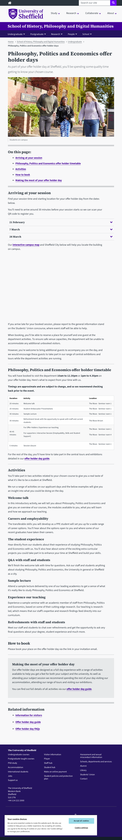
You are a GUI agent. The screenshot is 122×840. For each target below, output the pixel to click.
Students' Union (87, 774)
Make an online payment (55, 771)
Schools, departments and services (96, 761)
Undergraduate (75, 41)
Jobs (10, 776)
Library (83, 770)
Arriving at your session (28, 158)
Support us (13, 780)
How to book (22, 175)
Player (47, 758)
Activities (20, 169)
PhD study (12, 763)
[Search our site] (94, 3)
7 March (60, 229)
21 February (60, 222)
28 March (60, 236)
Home (11, 41)
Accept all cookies (81, 821)
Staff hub (48, 763)
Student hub (49, 767)
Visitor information (52, 754)
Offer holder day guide (28, 722)
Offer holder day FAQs (27, 729)
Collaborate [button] (91, 13)
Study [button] (54, 13)
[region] (51, 825)
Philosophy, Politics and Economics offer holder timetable (48, 163)
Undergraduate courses (18, 754)
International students (18, 771)
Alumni (83, 766)
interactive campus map (26, 245)
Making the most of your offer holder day (38, 180)
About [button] (110, 13)
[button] (17, 34)
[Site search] (113, 3)
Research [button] (71, 13)
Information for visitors (28, 715)
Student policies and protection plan (58, 777)
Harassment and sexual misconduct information (91, 756)
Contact (83, 778)
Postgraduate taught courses (21, 758)
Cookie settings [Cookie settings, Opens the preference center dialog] (81, 827)
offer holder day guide (36, 458)
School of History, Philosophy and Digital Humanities (61, 26)
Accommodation (15, 767)
